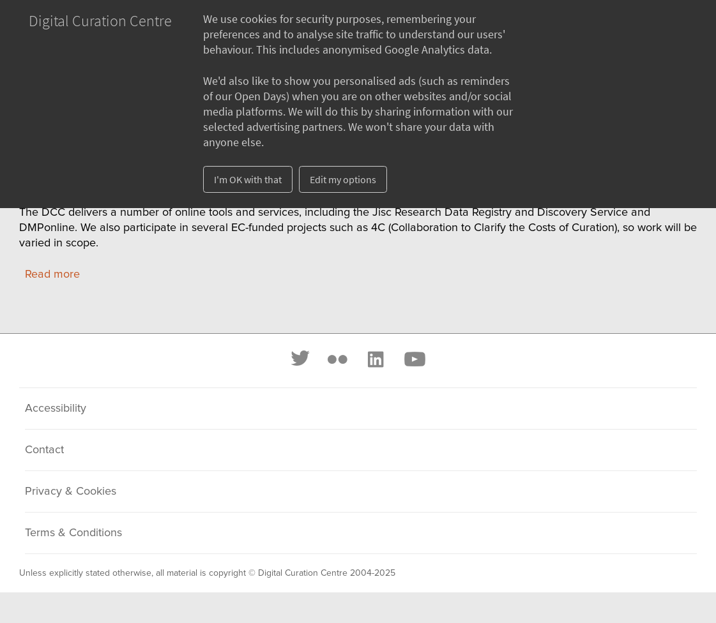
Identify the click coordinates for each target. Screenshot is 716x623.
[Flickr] (337, 359)
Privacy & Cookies (70, 491)
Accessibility (55, 408)
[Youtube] (413, 359)
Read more (52, 274)
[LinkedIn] (374, 359)
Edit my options (343, 179)
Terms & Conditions (73, 533)
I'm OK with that (248, 179)
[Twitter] (301, 359)
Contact (44, 450)
